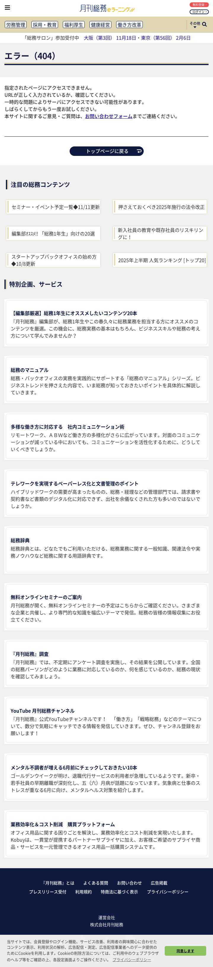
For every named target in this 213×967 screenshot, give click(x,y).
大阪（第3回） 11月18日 (110, 37)
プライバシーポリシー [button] (132, 959)
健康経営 (100, 24)
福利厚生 (73, 24)
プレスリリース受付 (47, 892)
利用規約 (83, 892)
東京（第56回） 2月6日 (166, 37)
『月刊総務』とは (57, 883)
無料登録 (200, 4)
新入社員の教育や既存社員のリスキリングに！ (160, 233)
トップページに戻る (114, 150)
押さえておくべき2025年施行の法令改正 (161, 206)
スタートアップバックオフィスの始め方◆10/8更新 (54, 260)
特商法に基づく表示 (119, 892)
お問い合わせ (129, 883)
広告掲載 (159, 883)
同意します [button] (185, 950)
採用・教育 (45, 24)
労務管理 (15, 24)
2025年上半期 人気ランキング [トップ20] (162, 260)
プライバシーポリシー (167, 892)
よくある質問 (95, 883)
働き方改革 (129, 24)
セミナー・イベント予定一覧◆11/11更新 (56, 206)
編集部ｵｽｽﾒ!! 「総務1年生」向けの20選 (53, 233)
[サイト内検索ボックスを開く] (204, 25)
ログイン (200, 11)
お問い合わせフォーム (108, 116)
